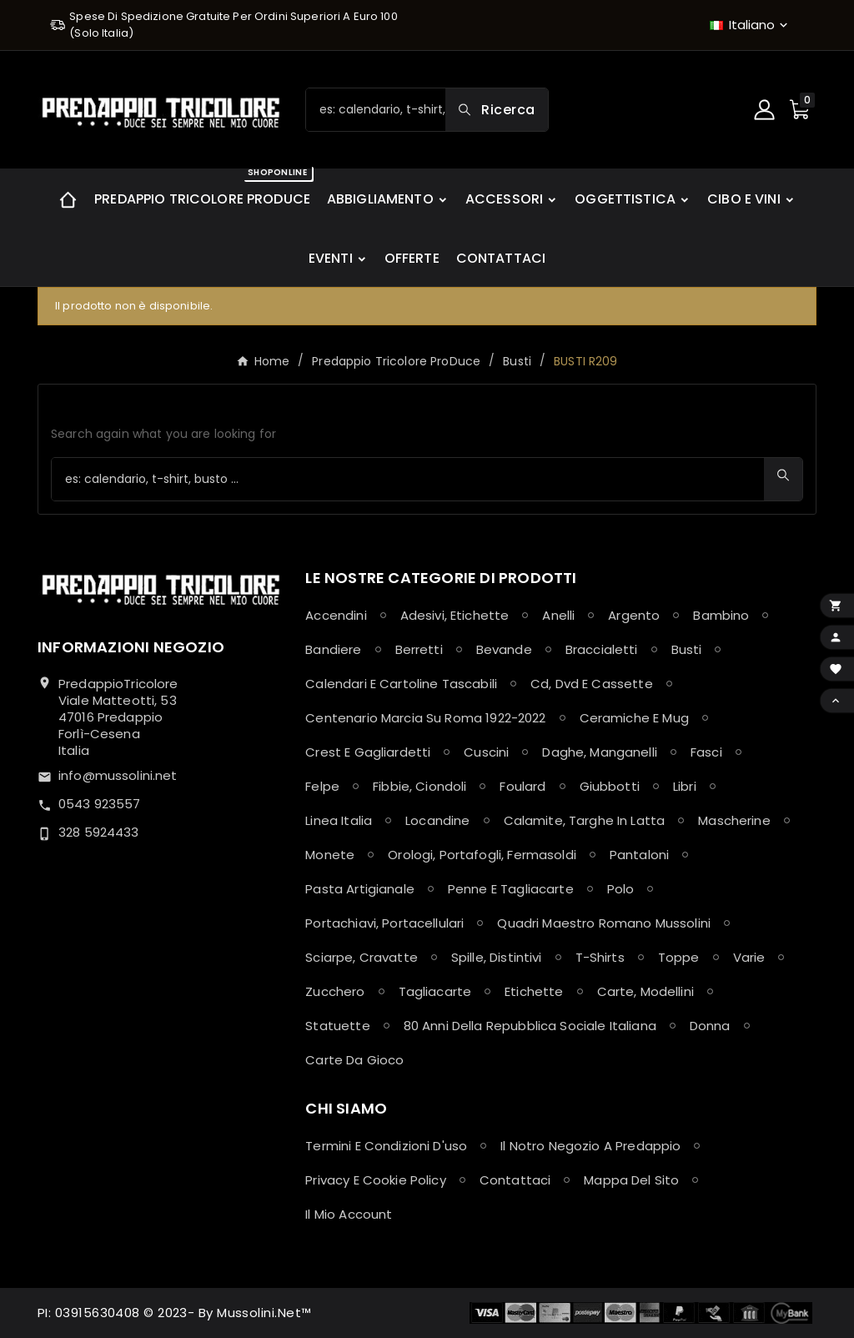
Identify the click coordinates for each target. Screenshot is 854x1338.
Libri (684, 786)
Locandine (437, 820)
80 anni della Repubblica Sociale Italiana (530, 1025)
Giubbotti (610, 786)
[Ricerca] (375, 109)
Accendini (335, 615)
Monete (329, 854)
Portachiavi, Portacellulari (384, 923)
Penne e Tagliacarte (511, 889)
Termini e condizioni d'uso (386, 1145)
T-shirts (600, 957)
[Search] (496, 109)
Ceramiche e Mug (634, 718)
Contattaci (515, 1180)
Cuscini (486, 752)
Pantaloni (639, 854)
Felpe (322, 786)
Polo (621, 889)
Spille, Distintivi (496, 957)
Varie (749, 957)
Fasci (706, 752)
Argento (634, 615)
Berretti (419, 649)
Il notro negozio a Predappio (590, 1145)
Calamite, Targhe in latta (585, 820)
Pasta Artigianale (359, 889)
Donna (710, 1025)
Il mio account (348, 1214)
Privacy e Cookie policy (375, 1180)
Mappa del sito (631, 1180)
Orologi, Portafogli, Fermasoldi (482, 854)
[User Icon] (766, 109)
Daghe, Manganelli (599, 752)
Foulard (522, 786)
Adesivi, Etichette (455, 615)
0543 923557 (99, 803)
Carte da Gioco (354, 1060)
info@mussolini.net (118, 775)
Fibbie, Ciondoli (419, 786)
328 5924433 (98, 832)
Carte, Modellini (645, 991)
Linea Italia (338, 820)
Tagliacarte (435, 991)
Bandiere (333, 649)
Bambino (721, 615)
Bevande (504, 649)
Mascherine (734, 820)
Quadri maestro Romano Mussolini (604, 923)
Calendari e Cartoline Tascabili (401, 683)
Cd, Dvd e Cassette (591, 683)
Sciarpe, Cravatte (361, 957)
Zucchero (334, 991)
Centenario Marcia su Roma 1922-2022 (425, 718)
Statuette (337, 1025)
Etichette (534, 991)
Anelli (558, 615)
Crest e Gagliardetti (367, 752)
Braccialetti (601, 649)
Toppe (679, 957)
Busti (686, 649)
